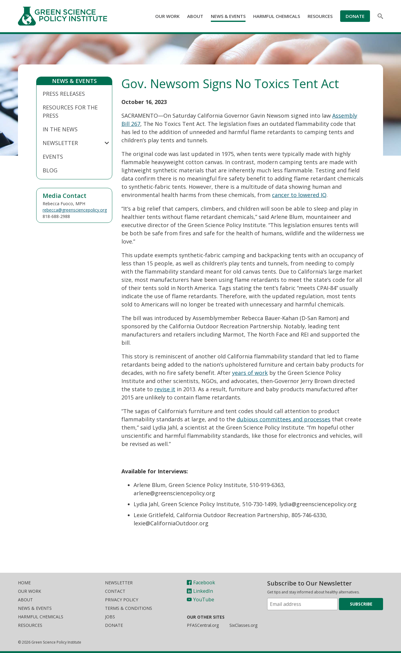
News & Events (228, 16)
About (195, 16)
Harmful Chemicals (276, 16)
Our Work (167, 16)
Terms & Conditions (128, 608)
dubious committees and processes (283, 419)
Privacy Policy (121, 600)
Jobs (110, 617)
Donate (355, 16)
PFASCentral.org (203, 625)
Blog (50, 170)
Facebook (201, 582)
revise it (164, 389)
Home (24, 583)
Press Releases (64, 93)
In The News (60, 129)
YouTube (200, 599)
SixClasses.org (243, 625)
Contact (115, 591)
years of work (250, 372)
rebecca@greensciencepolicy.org (75, 210)
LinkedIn (200, 591)
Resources (320, 16)
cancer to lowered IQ (299, 195)
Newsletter (60, 143)
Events (53, 156)
